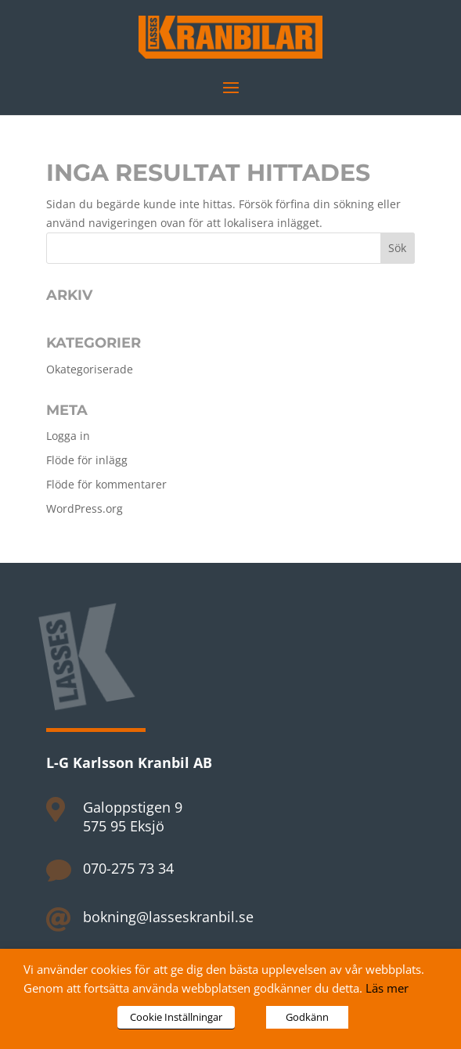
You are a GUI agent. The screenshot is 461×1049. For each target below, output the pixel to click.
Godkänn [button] (307, 1017)
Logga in (68, 435)
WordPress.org (84, 508)
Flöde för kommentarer (106, 484)
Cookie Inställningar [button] (176, 1017)
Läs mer (387, 988)
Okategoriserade (89, 369)
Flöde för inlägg (87, 459)
